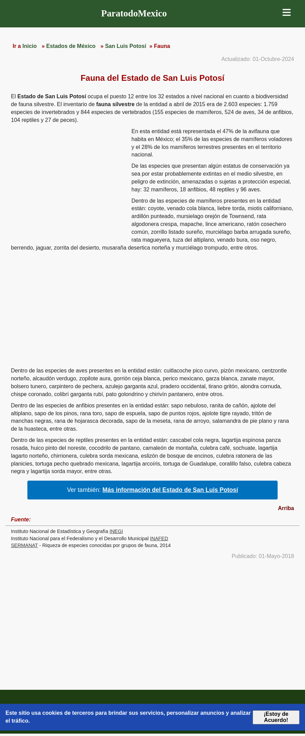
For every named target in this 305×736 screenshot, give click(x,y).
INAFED (159, 538)
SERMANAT (24, 545)
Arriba (286, 508)
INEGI (116, 531)
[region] (68, 181)
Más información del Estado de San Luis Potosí (170, 489)
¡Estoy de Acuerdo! (276, 717)
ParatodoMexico (134, 13)
